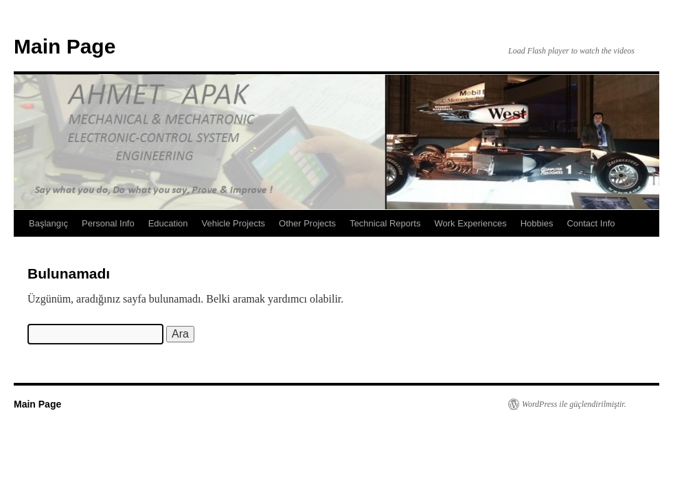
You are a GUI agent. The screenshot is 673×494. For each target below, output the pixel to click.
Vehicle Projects (234, 223)
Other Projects (307, 223)
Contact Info (591, 223)
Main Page (64, 46)
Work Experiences (470, 223)
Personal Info (108, 223)
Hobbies (537, 223)
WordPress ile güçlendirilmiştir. (574, 404)
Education (168, 223)
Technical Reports (385, 223)
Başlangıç (48, 223)
